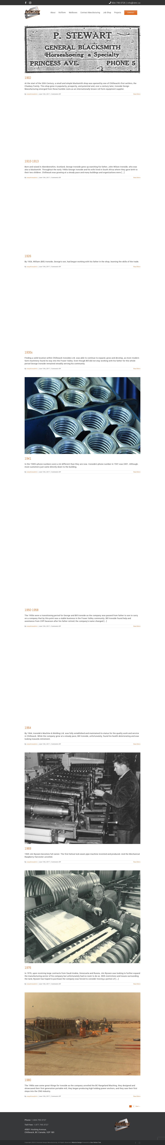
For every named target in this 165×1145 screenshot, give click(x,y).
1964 (28, 728)
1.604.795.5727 (39, 1120)
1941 (28, 458)
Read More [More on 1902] (136, 94)
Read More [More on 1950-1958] (136, 626)
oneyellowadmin (32, 94)
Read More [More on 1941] (136, 472)
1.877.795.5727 (41, 1125)
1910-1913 (32, 161)
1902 (28, 78)
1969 (28, 848)
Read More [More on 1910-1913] (136, 177)
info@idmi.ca (133, 2)
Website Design (77, 1142)
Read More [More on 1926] (136, 266)
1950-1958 (31, 610)
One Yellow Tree (95, 1142)
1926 (28, 256)
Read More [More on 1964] (136, 744)
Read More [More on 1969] (136, 862)
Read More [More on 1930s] (136, 368)
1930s (29, 352)
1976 (28, 968)
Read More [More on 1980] (136, 1096)
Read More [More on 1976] (136, 984)
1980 (28, 1080)
